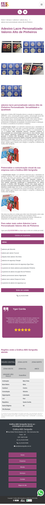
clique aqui (23, 230)
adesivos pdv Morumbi (8, 249)
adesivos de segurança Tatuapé (11, 260)
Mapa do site (22, 485)
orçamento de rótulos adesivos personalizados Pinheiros (18, 268)
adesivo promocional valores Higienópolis (14, 275)
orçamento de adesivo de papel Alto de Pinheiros (16, 272)
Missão (22, 467)
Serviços (22, 473)
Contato (22, 479)
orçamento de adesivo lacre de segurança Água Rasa (17, 264)
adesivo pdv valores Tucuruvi (10, 253)
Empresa (22, 461)
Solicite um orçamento (22, 235)
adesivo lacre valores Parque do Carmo (13, 279)
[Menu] (42, 4)
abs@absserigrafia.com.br (22, 446)
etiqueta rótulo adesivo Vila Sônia (12, 257)
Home (22, 455)
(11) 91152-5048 (13, 230)
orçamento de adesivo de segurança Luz (14, 283)
